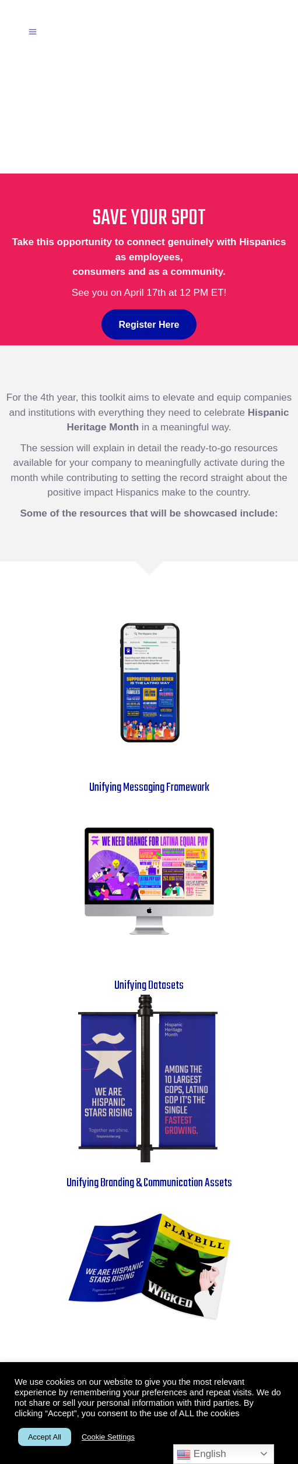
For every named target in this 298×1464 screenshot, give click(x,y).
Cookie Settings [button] (108, 1437)
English (201, 1455)
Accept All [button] (44, 1437)
